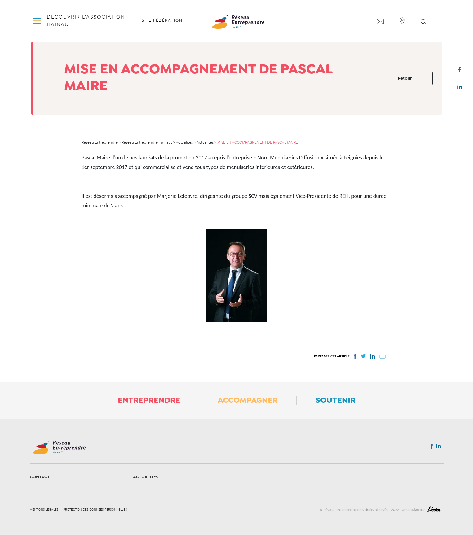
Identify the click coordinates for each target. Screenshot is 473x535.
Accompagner (248, 400)
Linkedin (459, 88)
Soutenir (335, 400)
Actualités (145, 477)
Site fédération (162, 20)
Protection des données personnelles (95, 509)
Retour (405, 78)
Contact (40, 477)
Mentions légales (44, 509)
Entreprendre (149, 400)
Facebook (459, 71)
